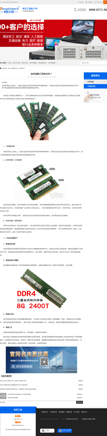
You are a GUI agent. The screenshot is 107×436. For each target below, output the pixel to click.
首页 (9, 68)
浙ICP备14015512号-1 (72, 419)
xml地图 (84, 419)
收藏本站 (81, 2)
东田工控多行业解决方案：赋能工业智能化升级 (13, 380)
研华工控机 (25, 63)
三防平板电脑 (33, 63)
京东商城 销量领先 (29, 9)
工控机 (10, 63)
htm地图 (88, 419)
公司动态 (90, 82)
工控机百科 (21, 68)
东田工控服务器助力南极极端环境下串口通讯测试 (13, 385)
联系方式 (78, 17)
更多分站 (99, 2)
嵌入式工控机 (16, 63)
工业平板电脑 (51, 63)
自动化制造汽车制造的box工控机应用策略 (19, 394)
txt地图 (93, 419)
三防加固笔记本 (42, 63)
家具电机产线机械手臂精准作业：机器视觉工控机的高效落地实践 (18, 389)
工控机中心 (17, 17)
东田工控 (9, 2)
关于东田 (66, 17)
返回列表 (79, 402)
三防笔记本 (29, 17)
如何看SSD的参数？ (13, 397)
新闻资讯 (54, 17)
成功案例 (42, 17)
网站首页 (6, 17)
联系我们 (90, 2)
